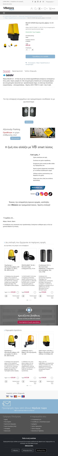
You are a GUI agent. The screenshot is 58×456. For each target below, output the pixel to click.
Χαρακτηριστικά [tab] (17, 71)
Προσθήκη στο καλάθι (40, 56)
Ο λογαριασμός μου (36, 419)
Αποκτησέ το (29, 122)
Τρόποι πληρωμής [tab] (30, 71)
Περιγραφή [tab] (6, 71)
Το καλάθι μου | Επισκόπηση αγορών (40, 421)
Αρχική (5, 419)
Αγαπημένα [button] (34, 424)
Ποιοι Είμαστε (7, 421)
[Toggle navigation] (4, 12)
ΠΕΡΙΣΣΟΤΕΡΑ (29, 446)
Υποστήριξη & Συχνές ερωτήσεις (29, 322)
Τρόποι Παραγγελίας (36, 426)
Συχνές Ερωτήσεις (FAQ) (9, 426)
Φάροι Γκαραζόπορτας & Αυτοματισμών (15, 18)
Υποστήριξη (6, 428)
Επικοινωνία (6, 430)
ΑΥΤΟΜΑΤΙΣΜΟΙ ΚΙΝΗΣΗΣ (10, 16)
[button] (39, 8)
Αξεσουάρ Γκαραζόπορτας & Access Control (30, 16)
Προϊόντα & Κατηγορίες (9, 424)
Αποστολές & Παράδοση (37, 430)
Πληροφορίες (49, 1)
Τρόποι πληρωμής (35, 428)
